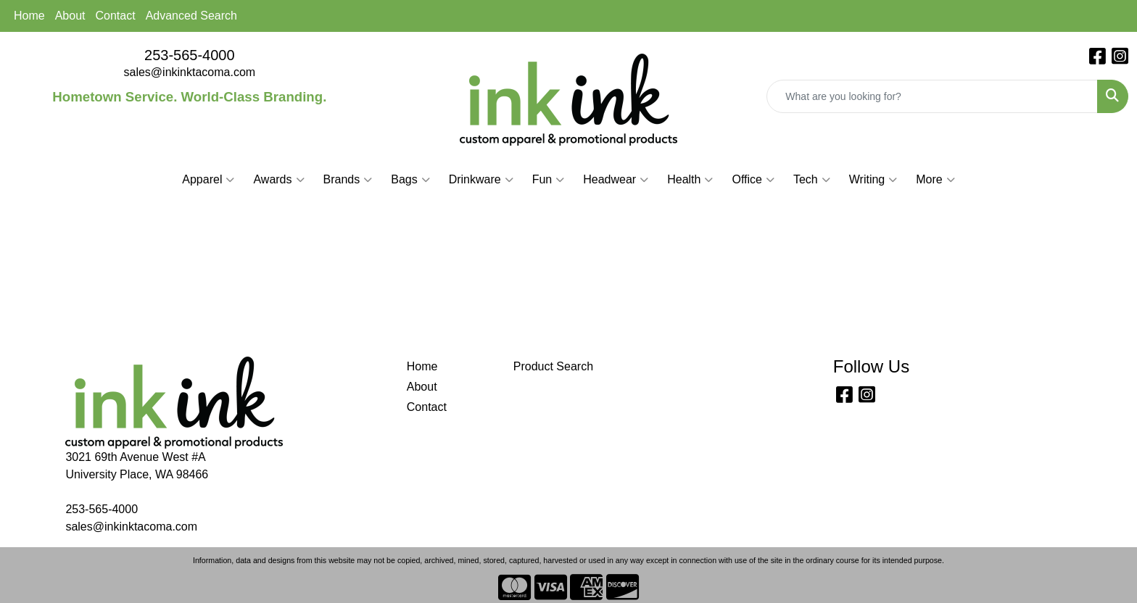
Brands (348, 179)
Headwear (615, 179)
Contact (116, 15)
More (935, 179)
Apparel (208, 179)
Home (29, 15)
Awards (278, 179)
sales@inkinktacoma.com (190, 72)
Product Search (553, 366)
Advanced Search (191, 15)
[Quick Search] (932, 96)
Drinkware (481, 179)
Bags (410, 179)
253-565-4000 (189, 55)
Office (753, 179)
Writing (873, 179)
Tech (811, 179)
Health (690, 179)
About (70, 15)
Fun (548, 179)
